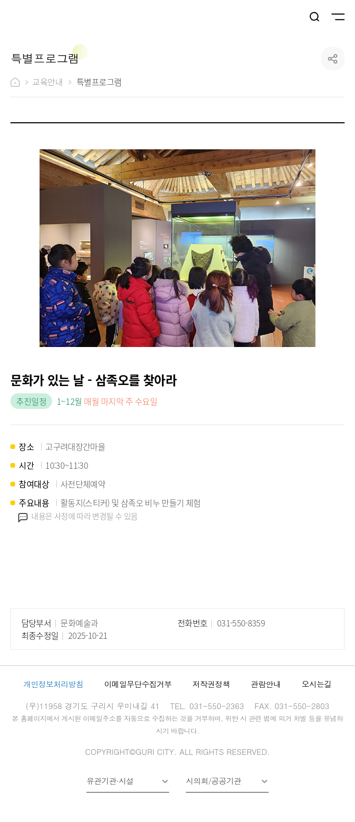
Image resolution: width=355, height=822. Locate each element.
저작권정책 (211, 683)
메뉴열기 (337, 17)
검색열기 (315, 17)
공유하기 (333, 58)
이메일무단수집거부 (138, 683)
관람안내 (266, 683)
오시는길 (316, 683)
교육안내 (47, 81)
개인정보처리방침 (53, 683)
